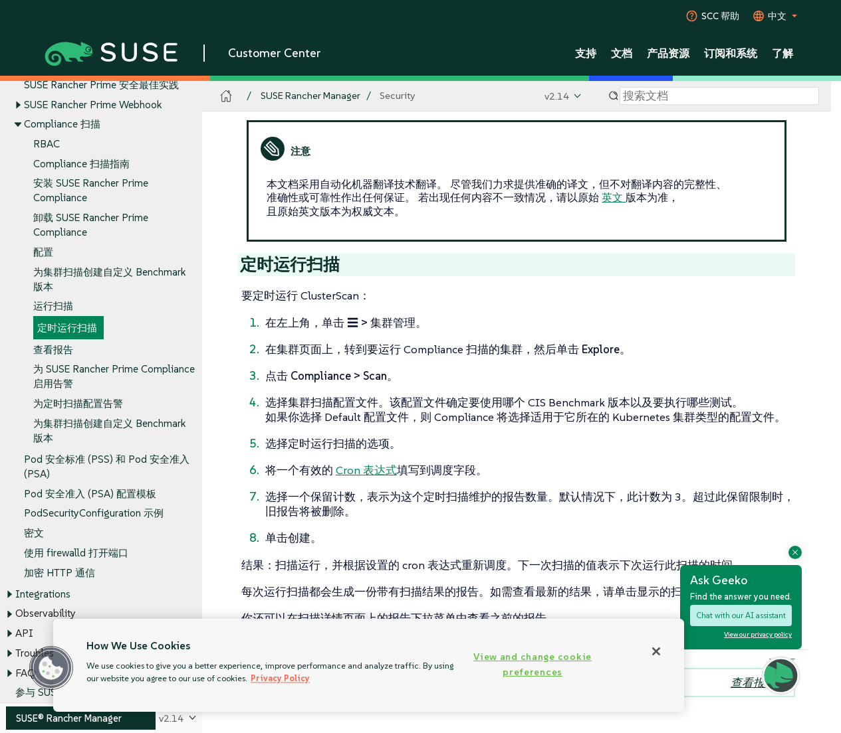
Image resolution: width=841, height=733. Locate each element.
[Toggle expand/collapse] (18, 105)
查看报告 (53, 349)
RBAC (46, 143)
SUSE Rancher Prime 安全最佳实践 (101, 84)
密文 (34, 533)
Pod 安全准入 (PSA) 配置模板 (90, 493)
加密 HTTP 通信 (59, 572)
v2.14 (556, 96)
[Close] (656, 651)
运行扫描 (53, 306)
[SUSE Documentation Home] (226, 96)
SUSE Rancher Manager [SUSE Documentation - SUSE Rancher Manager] (310, 96)
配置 (43, 252)
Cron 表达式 (366, 470)
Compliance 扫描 (62, 124)
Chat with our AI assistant (741, 615)
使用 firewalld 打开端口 (76, 552)
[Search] (719, 96)
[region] (368, 665)
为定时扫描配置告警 (78, 404)
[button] (51, 668)
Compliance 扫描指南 (81, 163)
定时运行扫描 (67, 328)
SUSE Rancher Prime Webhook (93, 104)
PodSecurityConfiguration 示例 (94, 513)
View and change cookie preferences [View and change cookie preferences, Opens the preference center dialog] (532, 664)
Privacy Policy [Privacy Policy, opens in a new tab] (280, 678)
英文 (614, 197)
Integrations (42, 594)
